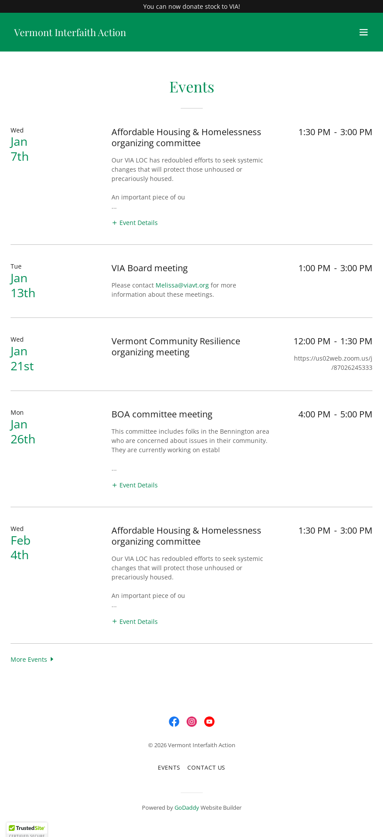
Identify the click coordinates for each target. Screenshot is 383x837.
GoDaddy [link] (187, 807)
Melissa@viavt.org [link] (182, 285)
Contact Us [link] (206, 767)
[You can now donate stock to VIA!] (191, 6)
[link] (70, 33)
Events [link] (169, 767)
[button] (363, 32)
